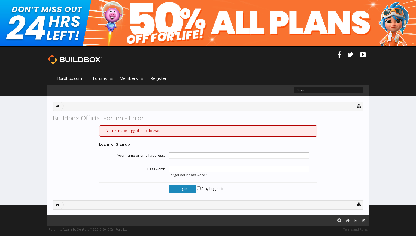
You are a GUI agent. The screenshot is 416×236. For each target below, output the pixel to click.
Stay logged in (210, 188)
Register (158, 78)
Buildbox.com (69, 78)
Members (129, 78)
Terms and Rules (355, 229)
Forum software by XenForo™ (89, 229)
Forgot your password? (188, 175)
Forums (100, 78)
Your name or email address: (141, 155)
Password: (156, 169)
